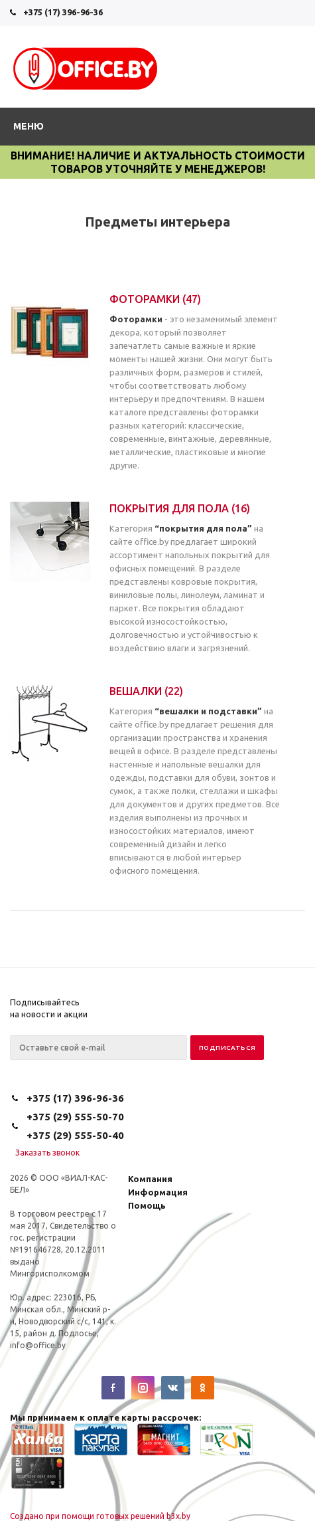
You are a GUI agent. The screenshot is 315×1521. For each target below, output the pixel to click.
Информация (158, 1192)
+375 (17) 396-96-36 (63, 12)
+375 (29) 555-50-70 (75, 1116)
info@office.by (38, 1345)
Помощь (147, 1205)
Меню (28, 126)
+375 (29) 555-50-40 (75, 1135)
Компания (150, 1178)
